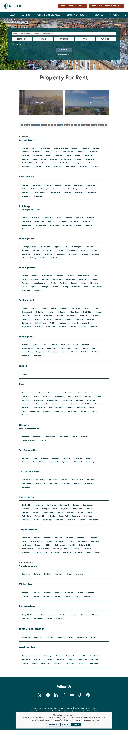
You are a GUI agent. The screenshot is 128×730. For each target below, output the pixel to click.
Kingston (90, 480)
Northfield (84, 254)
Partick (77, 549)
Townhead (66, 483)
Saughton (63, 352)
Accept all (76, 725)
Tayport (84, 411)
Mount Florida (49, 512)
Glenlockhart (87, 312)
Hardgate (61, 637)
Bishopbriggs (37, 437)
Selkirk (90, 163)
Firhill (24, 541)
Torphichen (58, 663)
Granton (55, 287)
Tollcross (25, 229)
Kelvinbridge (82, 541)
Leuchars (55, 404)
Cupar (36, 396)
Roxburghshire (78, 163)
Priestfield (62, 327)
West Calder (70, 663)
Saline (24, 411)
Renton (93, 637)
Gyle (93, 348)
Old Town (90, 218)
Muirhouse (76, 287)
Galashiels (26, 155)
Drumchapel (81, 538)
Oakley (69, 407)
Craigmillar (40, 312)
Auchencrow (45, 148)
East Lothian (26, 176)
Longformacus (66, 159)
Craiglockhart (27, 312)
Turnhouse (26, 356)
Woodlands (79, 552)
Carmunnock (64, 505)
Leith (66, 247)
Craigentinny (71, 250)
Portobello (89, 247)
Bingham (36, 250)
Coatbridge (26, 574)
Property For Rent (51, 708)
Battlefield (26, 505)
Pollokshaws (26, 516)
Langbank (25, 619)
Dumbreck (26, 509)
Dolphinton (37, 152)
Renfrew (59, 619)
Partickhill (87, 549)
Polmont (25, 374)
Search (64, 49)
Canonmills (86, 221)
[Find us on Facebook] (64, 695)
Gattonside (38, 155)
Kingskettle (91, 400)
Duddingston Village (29, 247)
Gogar (24, 279)
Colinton (87, 308)
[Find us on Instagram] (48, 695)
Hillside (78, 225)
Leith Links (93, 250)
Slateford (84, 352)
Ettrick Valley (68, 152)
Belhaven (48, 185)
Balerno (25, 344)
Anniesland (26, 538)
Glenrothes (26, 400)
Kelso (35, 159)
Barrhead (25, 458)
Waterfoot (78, 462)
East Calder (82, 656)
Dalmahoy (62, 312)
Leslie (46, 404)
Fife (21, 384)
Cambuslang (51, 505)
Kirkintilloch (50, 437)
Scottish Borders (27, 140)
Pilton (86, 287)
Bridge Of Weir (27, 615)
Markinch (98, 404)
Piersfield (95, 254)
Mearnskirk (78, 458)
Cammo (83, 283)
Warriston (63, 283)
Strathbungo (47, 520)
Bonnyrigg (26, 593)
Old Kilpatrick (82, 637)
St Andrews (34, 411)
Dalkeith (37, 593)
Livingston (71, 659)
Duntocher (50, 637)
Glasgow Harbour (36, 541)
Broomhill (47, 538)
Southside (86, 596)
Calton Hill (36, 218)
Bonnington (47, 250)
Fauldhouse (26, 659)
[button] (125, 15)
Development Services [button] (77, 15)
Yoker (89, 552)
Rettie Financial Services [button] (48, 15)
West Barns (26, 196)
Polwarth (47, 319)
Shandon (83, 327)
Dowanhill (69, 538)
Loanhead (25, 596)
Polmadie (51, 516)
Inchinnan (73, 615)
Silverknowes (97, 287)
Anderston (89, 483)
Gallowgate (26, 487)
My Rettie (114, 15)
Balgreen (40, 348)
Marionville (48, 254)
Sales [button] (12, 15)
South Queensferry (40, 283)
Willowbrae (56, 258)
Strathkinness (59, 411)
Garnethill (64, 480)
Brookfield (40, 615)
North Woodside (28, 549)
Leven (65, 404)
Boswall (74, 283)
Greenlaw (58, 155)
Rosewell (67, 596)
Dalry (77, 348)
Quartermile (26, 221)
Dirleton (58, 185)
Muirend (60, 512)
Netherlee (25, 462)
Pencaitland (79, 192)
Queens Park (63, 516)
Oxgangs (37, 319)
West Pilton (38, 290)
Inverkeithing (67, 400)
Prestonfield (50, 327)
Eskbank (58, 593)
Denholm (25, 152)
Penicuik (57, 596)
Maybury (65, 287)
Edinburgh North (27, 267)
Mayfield (36, 596)
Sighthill (74, 352)
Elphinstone (91, 185)
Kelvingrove (26, 545)
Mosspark (36, 512)
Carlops (96, 148)
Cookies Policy (57, 711)
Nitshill (81, 512)
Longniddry (77, 189)
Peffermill (38, 327)
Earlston (48, 152)
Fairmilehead (74, 312)
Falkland (78, 396)
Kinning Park (77, 509)
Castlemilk (71, 520)
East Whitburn (95, 656)
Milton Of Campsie (28, 440)
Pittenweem (80, 407)
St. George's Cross (40, 552)
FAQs (94, 708)
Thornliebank (53, 462)
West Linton (70, 166)
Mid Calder (94, 659)
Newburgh (26, 407)
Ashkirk (34, 148)
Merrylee (25, 512)
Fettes (96, 276)
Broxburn (59, 656)
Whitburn (82, 663)
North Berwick (40, 192)
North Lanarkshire (28, 566)
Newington (26, 319)
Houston (63, 615)
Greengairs (58, 574)
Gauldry (98, 396)
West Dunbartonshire (32, 628)
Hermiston (34, 279)
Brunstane (59, 250)
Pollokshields (39, 516)
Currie (44, 344)
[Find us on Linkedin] (56, 695)
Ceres (72, 393)
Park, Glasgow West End (61, 549)
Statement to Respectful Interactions (86, 711)
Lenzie (74, 437)
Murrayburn (52, 352)
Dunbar (67, 185)
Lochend (37, 254)
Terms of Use (34, 711)
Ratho (95, 279)
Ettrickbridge (81, 152)
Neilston (89, 458)
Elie (69, 396)
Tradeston (77, 483)
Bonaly (44, 308)
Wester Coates (27, 348)
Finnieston (53, 480)
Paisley (49, 619)
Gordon (48, 155)
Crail (79, 393)
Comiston (97, 308)
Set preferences (53, 725)
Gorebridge (69, 593)
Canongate (74, 221)
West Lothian (27, 647)
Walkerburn (58, 166)
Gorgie (75, 344)
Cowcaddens (40, 480)
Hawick (68, 155)
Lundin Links (86, 404)
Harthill (69, 574)
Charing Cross (27, 480)
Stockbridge (39, 221)
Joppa (82, 250)
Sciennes (58, 319)
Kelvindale (95, 541)
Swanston (93, 327)
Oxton (44, 163)
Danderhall (47, 593)
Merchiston (71, 316)
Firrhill (52, 323)
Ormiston (67, 192)
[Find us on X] (40, 695)
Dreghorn (51, 312)
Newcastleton (90, 159)
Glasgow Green (77, 480)
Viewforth (79, 319)
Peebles (53, 163)
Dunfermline (59, 396)
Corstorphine (47, 276)
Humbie (56, 189)
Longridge (83, 659)
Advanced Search (64, 55)
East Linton (78, 185)
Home (6, 19)
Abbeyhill (25, 250)
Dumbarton (38, 637)
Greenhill (75, 323)
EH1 (34, 229)
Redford (73, 327)
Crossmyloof (93, 520)
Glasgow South (26, 497)
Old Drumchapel (43, 549)
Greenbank (26, 316)
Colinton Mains (40, 323)
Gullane (34, 189)
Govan (36, 509)
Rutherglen (76, 516)
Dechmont (70, 656)
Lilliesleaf (53, 159)
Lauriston (68, 218)
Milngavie (84, 437)
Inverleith (45, 279)
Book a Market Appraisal (73, 6)
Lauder (43, 159)
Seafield (34, 663)
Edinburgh (25, 206)
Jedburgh (25, 159)
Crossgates (26, 396)
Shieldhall (25, 520)
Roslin (77, 596)
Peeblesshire (64, 163)
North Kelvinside (85, 545)
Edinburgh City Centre (30, 209)
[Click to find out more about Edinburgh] (41, 102)
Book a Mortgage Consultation (106, 6)
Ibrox (55, 509)
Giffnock (67, 458)
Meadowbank (60, 254)
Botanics (37, 538)
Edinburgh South (27, 300)
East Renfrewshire (28, 450)
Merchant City (27, 483)
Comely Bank (48, 218)
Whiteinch (67, 552)
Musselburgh (26, 192)
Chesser (35, 344)
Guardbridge (38, 400)
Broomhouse (51, 348)
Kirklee (48, 545)
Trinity (53, 283)
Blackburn (36, 656)
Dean (59, 218)
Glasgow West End (28, 529)
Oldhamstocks (55, 192)
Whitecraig (38, 196)
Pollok (90, 512)
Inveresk (66, 189)
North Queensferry (56, 407)
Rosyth (91, 407)
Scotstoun (26, 552)
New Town (79, 218)
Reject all (65, 725)
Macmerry (89, 189)
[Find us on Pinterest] (88, 695)
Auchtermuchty (28, 393)
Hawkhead (52, 615)
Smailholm (26, 166)
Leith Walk (26, 254)
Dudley (85, 348)
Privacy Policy (45, 711)
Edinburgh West (26, 336)
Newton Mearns (39, 462)
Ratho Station (84, 279)
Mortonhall (96, 316)
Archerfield (37, 185)
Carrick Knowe (65, 348)
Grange (99, 312)
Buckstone (76, 308)
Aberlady (25, 185)
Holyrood (57, 247)
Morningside (84, 316)
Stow (48, 166)
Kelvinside (38, 545)
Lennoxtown (63, 437)
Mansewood (90, 509)
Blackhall (35, 276)
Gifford (24, 189)
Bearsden (25, 437)
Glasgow (24, 425)
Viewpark (79, 574)
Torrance (42, 440)
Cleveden (58, 538)
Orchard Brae (70, 279)
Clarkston (44, 458)
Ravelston (25, 283)
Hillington (45, 509)
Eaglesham (56, 458)
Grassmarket (54, 225)
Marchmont (48, 316)
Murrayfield (57, 279)
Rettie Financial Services (82, 708)
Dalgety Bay (47, 396)
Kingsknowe (26, 327)
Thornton (94, 411)
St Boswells (38, 166)
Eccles (57, 152)
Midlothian (25, 584)
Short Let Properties (65, 708)
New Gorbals (41, 483)
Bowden (75, 148)
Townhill (25, 415)
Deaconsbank (88, 505)
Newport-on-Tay (39, 407)
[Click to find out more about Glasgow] (87, 102)
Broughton (85, 148)
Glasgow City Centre (29, 471)
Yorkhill (97, 552)
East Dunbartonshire (29, 428)
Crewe (24, 287)
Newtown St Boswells (30, 163)
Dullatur (37, 574)
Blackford (35, 308)
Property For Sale (37, 708)
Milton (70, 637)
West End (51, 221)
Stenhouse (96, 352)
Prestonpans (92, 192)
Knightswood (60, 545)
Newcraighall (77, 247)
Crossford (89, 393)
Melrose (78, 159)
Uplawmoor (66, 462)
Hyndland (59, 541)
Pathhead (46, 596)
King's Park (65, 509)
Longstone (40, 352)
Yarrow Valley (83, 166)
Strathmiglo (72, 411)
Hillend (80, 593)
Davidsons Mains (84, 276)
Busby (35, 458)
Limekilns (74, 404)
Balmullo (41, 393)
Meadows (60, 316)
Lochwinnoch (38, 619)
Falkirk (23, 365)
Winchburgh (94, 663)
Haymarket (67, 225)
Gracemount (63, 323)
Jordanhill (70, 541)
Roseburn (85, 344)
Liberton (37, 316)
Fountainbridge (40, 225)
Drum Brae (65, 344)
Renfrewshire (27, 606)
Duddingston (45, 247)
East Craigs (44, 287)
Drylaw (33, 287)
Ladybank (36, 404)
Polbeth (25, 663)
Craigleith (59, 276)
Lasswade (90, 593)
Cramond (70, 276)
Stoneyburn (45, 663)
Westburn (37, 356)
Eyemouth (94, 152)
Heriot (77, 155)
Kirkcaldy (25, 404)
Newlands (70, 512)
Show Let (17, 44)
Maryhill (72, 545)
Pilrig (24, 258)
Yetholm (95, 166)
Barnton (25, 276)
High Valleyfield (52, 400)
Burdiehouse (26, 323)
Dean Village (26, 225)
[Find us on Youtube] (72, 695)
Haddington (45, 189)
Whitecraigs (90, 462)
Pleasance (88, 225)
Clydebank (26, 637)
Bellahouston (38, 505)
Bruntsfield (64, 308)
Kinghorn (79, 400)
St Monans (46, 411)
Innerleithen (88, 155)
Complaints (67, 711)
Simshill (36, 520)
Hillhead (49, 541)
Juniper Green (87, 323)
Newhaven (73, 254)
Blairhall (51, 393)
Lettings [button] (26, 15)
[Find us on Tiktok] (80, 695)
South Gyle (26, 290)
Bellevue (25, 218)
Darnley (76, 505)
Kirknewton (48, 659)
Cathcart (82, 520)
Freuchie (88, 396)
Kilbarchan (84, 615)
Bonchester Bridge (61, 148)
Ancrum (25, 148)
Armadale (25, 656)
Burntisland (62, 393)
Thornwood (55, 552)
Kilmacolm (96, 615)
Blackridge (48, 656)
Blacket (25, 308)
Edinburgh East (26, 238)
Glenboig (47, 574)
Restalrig (33, 258)
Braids (53, 308)
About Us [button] (99, 15)
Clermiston (94, 283)
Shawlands (88, 516)
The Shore (44, 258)
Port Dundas (54, 483)
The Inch (68, 319)
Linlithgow (60, 659)
